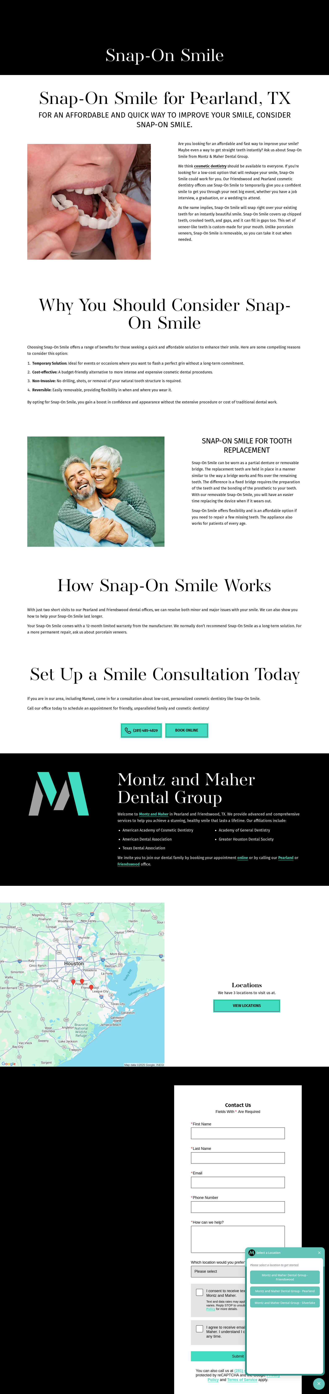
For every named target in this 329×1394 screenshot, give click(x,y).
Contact (268, 15)
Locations (244, 15)
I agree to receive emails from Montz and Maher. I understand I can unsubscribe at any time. (240, 1331)
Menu (292, 16)
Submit (238, 1356)
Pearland (286, 857)
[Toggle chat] (319, 1384)
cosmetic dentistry (210, 166)
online (242, 857)
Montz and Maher (153, 814)
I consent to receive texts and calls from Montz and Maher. (243, 1300)
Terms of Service (242, 1380)
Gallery (199, 15)
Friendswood (129, 864)
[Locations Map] (82, 985)
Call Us (220, 15)
